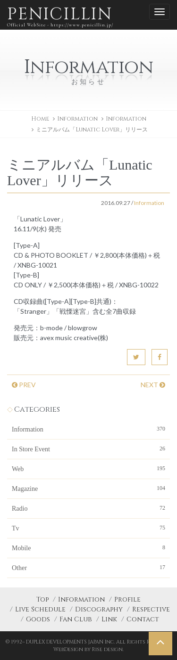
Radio (88, 508)
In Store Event (88, 448)
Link (109, 619)
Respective (151, 609)
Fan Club (75, 619)
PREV (24, 385)
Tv (88, 527)
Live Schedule (40, 609)
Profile (127, 599)
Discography (99, 609)
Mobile (88, 547)
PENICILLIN (60, 16)
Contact (142, 619)
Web (88, 468)
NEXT (153, 385)
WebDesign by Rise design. (88, 649)
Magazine (88, 488)
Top (42, 599)
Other (88, 567)
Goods (38, 619)
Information (126, 118)
